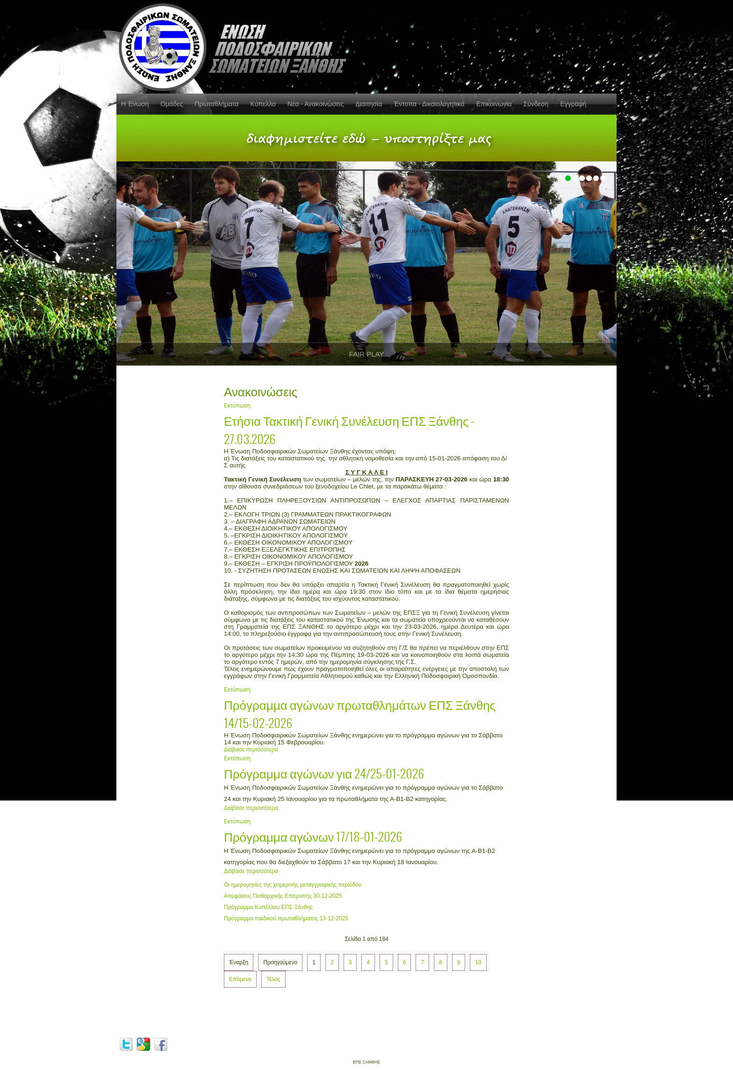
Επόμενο (240, 979)
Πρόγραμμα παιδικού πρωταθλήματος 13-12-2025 (286, 918)
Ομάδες (171, 104)
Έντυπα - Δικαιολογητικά (429, 104)
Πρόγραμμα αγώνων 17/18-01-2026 (313, 836)
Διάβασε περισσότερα (251, 749)
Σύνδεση (536, 104)
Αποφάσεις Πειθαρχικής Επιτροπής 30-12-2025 (283, 896)
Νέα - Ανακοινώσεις (315, 104)
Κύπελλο (262, 104)
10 (478, 962)
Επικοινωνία (494, 104)
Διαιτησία (368, 104)
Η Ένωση (135, 104)
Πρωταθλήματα (216, 104)
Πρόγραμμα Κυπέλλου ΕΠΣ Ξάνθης (268, 907)
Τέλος (273, 979)
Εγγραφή (573, 104)
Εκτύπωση (237, 405)
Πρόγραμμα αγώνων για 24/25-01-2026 (324, 773)
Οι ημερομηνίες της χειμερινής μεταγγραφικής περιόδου (292, 884)
